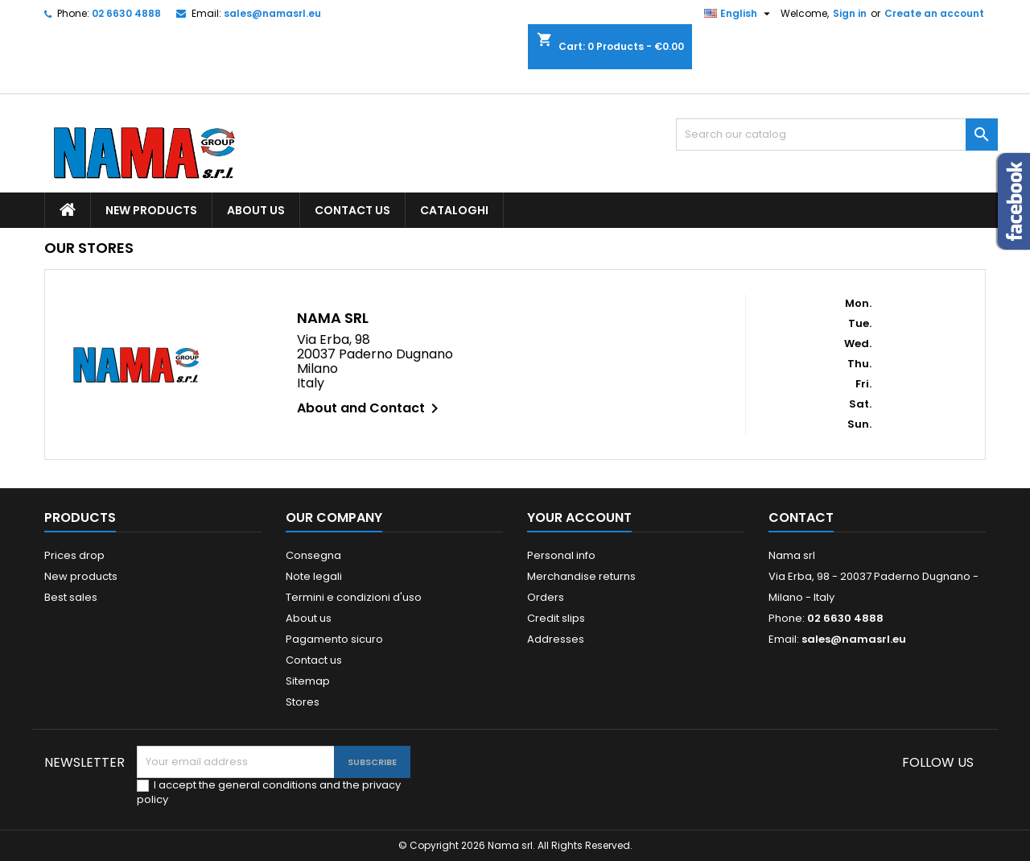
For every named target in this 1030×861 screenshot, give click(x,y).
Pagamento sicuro (334, 639)
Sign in (850, 13)
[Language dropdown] (739, 13)
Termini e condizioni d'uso (354, 597)
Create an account (934, 13)
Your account (579, 517)
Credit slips (556, 618)
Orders (545, 597)
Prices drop (74, 555)
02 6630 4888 (126, 13)
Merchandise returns (581, 576)
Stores (302, 702)
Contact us (352, 210)
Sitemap (308, 681)
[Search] (837, 134)
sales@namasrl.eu (272, 13)
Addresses (555, 639)
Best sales (70, 597)
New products (151, 210)
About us (256, 210)
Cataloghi (454, 210)
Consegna (313, 555)
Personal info (561, 555)
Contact (801, 517)
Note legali (314, 576)
